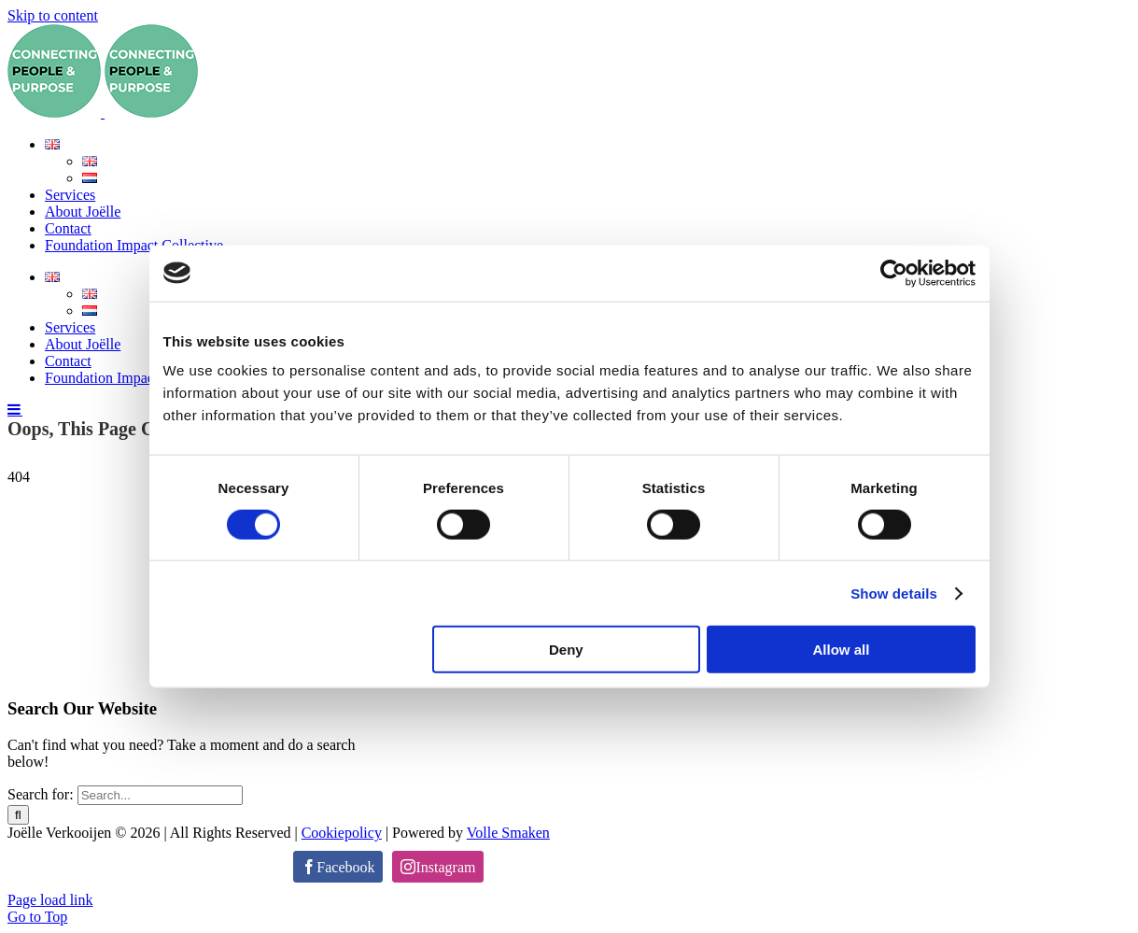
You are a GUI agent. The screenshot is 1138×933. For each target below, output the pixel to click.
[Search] (18, 815)
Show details (893, 593)
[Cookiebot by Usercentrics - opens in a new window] (894, 273)
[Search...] (160, 795)
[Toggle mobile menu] (14, 409)
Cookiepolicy (342, 833)
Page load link (50, 900)
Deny (566, 649)
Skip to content (52, 15)
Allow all (841, 649)
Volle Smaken (508, 833)
